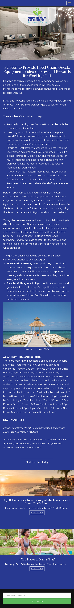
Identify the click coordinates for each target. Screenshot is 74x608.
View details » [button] (37, 513)
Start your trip (37, 601)
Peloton (19, 236)
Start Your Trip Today (37, 462)
